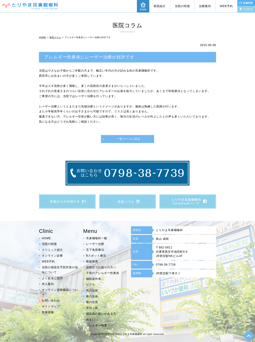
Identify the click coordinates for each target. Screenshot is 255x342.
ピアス (90, 284)
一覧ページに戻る (128, 138)
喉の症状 (92, 302)
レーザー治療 (95, 243)
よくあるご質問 (52, 278)
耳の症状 (92, 290)
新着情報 (48, 312)
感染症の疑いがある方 (101, 313)
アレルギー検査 (96, 325)
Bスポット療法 (96, 255)
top (248, 335)
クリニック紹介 (52, 249)
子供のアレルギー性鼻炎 (102, 272)
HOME (46, 238)
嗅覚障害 (92, 261)
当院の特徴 (182, 6)
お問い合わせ (51, 300)
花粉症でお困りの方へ (101, 267)
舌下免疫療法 (95, 249)
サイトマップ (51, 306)
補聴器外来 (93, 278)
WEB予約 (226, 6)
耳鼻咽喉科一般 (96, 238)
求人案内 (48, 283)
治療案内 (205, 6)
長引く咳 (92, 307)
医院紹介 (160, 6)
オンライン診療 (52, 255)
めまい (90, 319)
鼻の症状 (92, 296)
